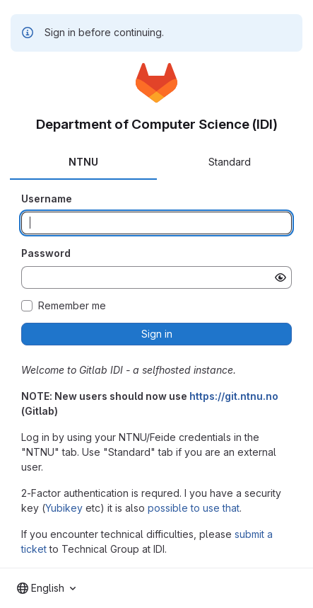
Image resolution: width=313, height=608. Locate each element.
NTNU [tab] (83, 162)
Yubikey (64, 508)
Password (46, 253)
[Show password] (280, 277)
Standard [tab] (229, 162)
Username (46, 199)
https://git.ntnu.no (233, 396)
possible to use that (194, 508)
